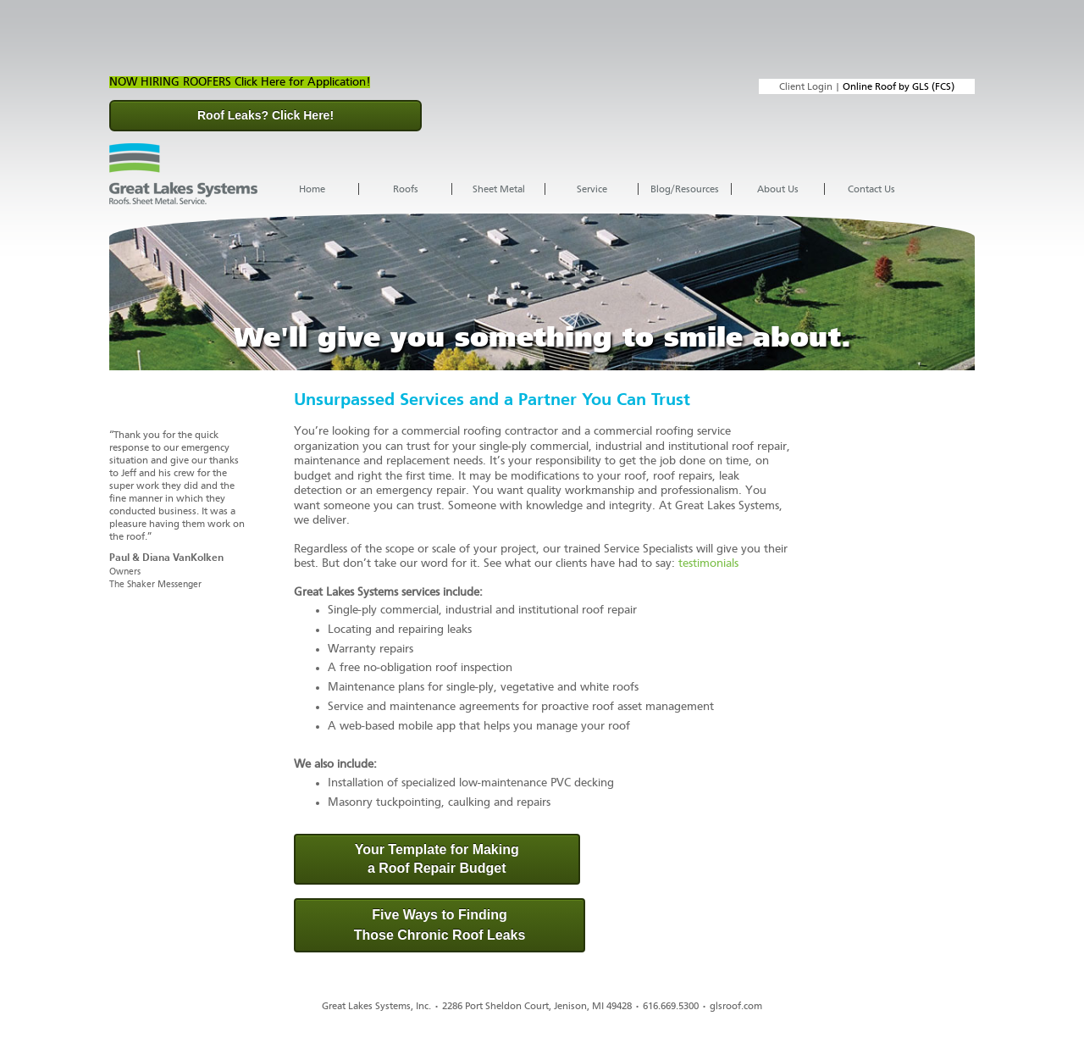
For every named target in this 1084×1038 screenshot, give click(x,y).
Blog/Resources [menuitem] (684, 189)
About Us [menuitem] (778, 189)
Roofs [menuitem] (405, 189)
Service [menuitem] (592, 189)
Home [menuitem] (312, 189)
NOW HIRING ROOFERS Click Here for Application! (239, 82)
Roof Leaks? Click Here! (265, 115)
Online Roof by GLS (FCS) (898, 86)
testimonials (708, 563)
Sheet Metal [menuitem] (499, 189)
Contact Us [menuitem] (871, 189)
